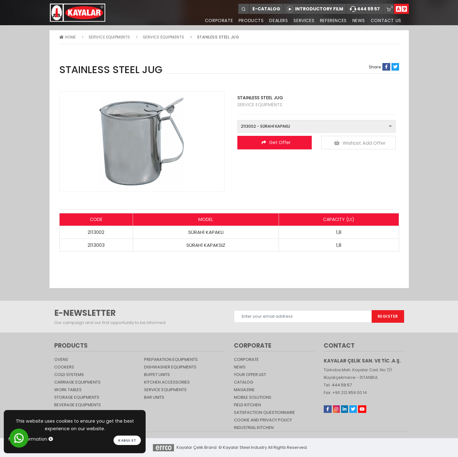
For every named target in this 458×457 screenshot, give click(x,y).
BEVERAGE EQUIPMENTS (77, 405)
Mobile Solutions (252, 397)
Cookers (64, 367)
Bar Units (154, 397)
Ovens (61, 359)
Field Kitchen (247, 405)
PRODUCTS (250, 20)
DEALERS (278, 20)
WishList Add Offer (360, 143)
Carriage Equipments (77, 382)
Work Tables (68, 390)
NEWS (358, 20)
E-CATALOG (266, 9)
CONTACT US (386, 20)
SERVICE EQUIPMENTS (109, 37)
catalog (243, 382)
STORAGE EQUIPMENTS (76, 397)
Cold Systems (69, 375)
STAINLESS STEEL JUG (218, 37)
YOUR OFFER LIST (250, 375)
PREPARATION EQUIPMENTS (171, 359)
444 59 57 (365, 9)
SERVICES (303, 20)
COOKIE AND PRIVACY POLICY (263, 420)
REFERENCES (333, 20)
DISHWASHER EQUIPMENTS (170, 367)
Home (67, 37)
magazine (244, 390)
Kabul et (127, 440)
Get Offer (276, 142)
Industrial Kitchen (254, 428)
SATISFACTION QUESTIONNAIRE (264, 412)
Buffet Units (157, 375)
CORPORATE (218, 20)
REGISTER (388, 316)
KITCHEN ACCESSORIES (167, 382)
